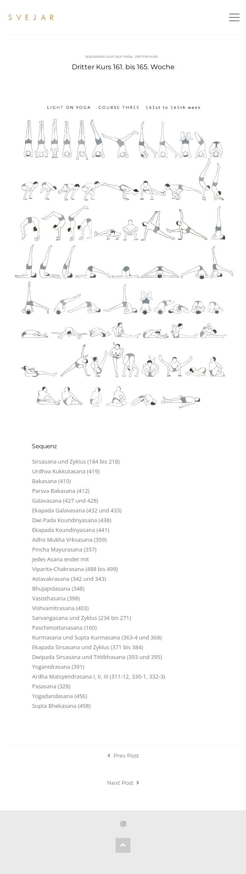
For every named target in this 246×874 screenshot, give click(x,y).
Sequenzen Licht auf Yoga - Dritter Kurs (121, 56)
